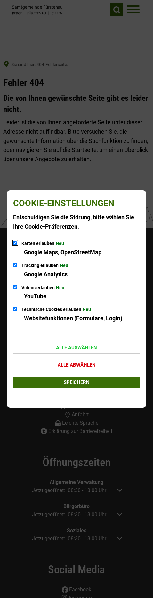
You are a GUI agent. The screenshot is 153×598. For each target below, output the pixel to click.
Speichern (77, 382)
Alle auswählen (76, 348)
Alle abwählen (77, 365)
